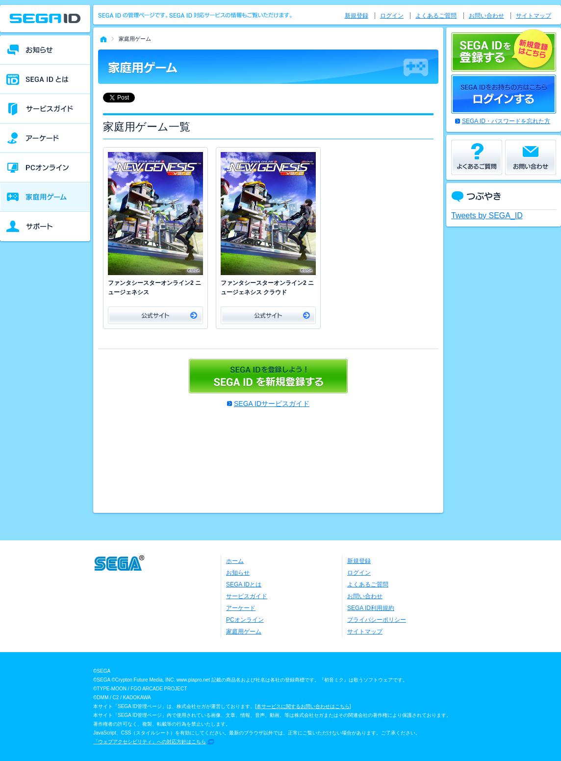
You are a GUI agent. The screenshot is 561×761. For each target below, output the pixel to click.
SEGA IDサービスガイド (271, 403)
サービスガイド (246, 596)
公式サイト (155, 315)
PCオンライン (245, 619)
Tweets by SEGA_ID (487, 215)
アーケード (240, 608)
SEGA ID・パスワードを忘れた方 (506, 121)
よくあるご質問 (436, 15)
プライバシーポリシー (376, 619)
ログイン (392, 15)
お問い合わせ (486, 15)
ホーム (235, 561)
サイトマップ (533, 15)
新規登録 (356, 15)
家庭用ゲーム (243, 631)
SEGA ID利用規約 (370, 608)
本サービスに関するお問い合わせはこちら (303, 706)
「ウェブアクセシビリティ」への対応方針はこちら (149, 741)
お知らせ (238, 572)
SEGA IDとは (243, 584)
